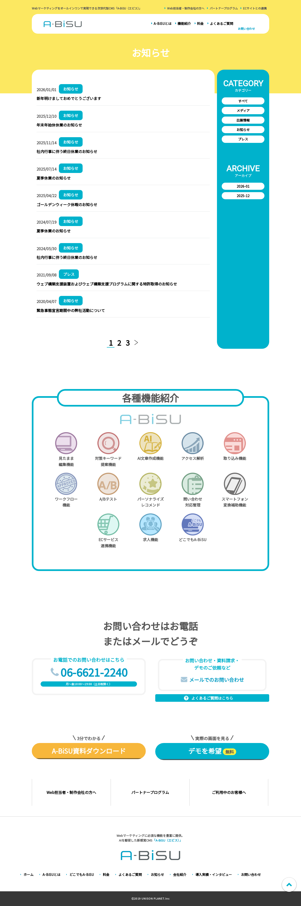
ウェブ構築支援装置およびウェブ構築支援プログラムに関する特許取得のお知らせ (107, 283)
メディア (243, 110)
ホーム (28, 874)
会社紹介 (179, 874)
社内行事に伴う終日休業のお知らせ (67, 151)
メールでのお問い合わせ (216, 679)
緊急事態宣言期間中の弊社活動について (71, 310)
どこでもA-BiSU (81, 874)
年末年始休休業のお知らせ (59, 124)
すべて (243, 101)
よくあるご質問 (221, 23)
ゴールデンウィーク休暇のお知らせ (67, 204)
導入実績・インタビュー (213, 874)
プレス (243, 139)
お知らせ (243, 129)
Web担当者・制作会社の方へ (185, 8)
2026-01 (243, 186)
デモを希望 (212, 751)
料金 (200, 23)
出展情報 (243, 120)
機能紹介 (184, 23)
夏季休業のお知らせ (54, 178)
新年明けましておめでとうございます (69, 98)
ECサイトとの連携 (255, 8)
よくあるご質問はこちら (212, 698)
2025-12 (243, 195)
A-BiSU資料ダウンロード (89, 751)
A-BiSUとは (162, 23)
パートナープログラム (224, 8)
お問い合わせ (246, 29)
